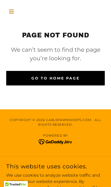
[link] (56, 141)
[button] (13, 11)
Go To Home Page (55, 78)
